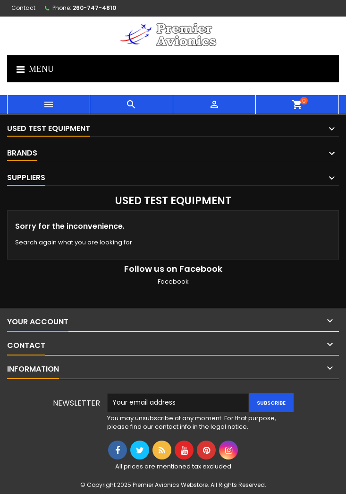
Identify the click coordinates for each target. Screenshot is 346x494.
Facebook (173, 281)
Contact (23, 8)
